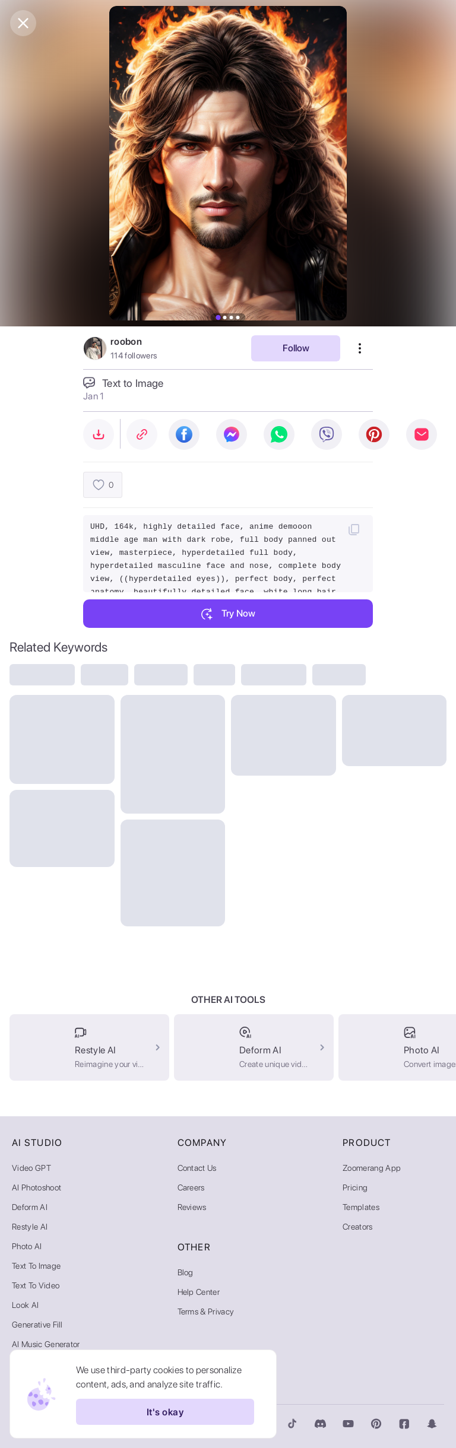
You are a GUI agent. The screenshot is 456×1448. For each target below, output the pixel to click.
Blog (186, 1272)
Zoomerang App (372, 1168)
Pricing (355, 1187)
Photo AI (27, 1246)
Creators (358, 1226)
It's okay (165, 1412)
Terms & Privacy (206, 1311)
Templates (361, 1207)
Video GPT (31, 1168)
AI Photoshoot (36, 1187)
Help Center (199, 1292)
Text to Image (36, 1266)
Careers (191, 1187)
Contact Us (197, 1168)
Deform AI (30, 1207)
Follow (296, 348)
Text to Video (35, 1285)
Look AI (25, 1305)
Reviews (192, 1207)
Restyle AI (30, 1226)
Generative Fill (37, 1324)
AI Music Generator (46, 1344)
